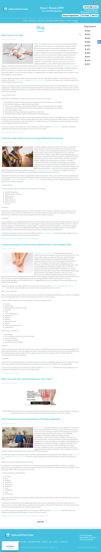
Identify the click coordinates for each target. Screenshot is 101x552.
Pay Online (85, 15)
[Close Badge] (18, 542)
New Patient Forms (51, 20)
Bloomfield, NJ (56, 127)
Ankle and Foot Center (36, 80)
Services (61, 20)
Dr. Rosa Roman (20, 80)
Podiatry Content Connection (47, 547)
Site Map (80, 547)
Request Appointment (71, 15)
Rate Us (94, 15)
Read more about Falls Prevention (12, 132)
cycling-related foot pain (44, 170)
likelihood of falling (69, 66)
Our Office (41, 20)
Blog (75, 20)
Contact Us (69, 20)
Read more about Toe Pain (10, 373)
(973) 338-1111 (90, 7)
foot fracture (39, 428)
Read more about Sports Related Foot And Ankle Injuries (20, 239)
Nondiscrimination (90, 547)
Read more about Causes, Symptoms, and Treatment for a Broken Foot (24, 516)
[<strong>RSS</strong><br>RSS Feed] (80, 34)
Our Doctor (32, 20)
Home (26, 20)
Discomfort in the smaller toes (44, 253)
